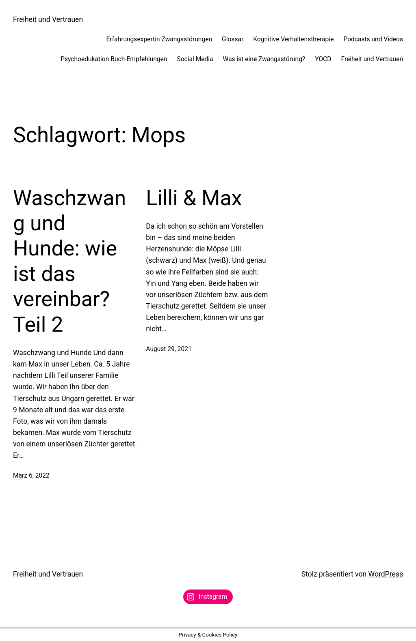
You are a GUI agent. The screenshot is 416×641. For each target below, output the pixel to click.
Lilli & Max (194, 198)
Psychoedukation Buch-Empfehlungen (114, 59)
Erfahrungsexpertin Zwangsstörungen (159, 39)
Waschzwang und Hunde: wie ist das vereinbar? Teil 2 (69, 261)
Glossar (232, 39)
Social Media (195, 59)
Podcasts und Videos (373, 39)
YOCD (323, 59)
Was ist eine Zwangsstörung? (264, 59)
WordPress (385, 574)
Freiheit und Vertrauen (48, 19)
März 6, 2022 (31, 475)
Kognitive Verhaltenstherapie (293, 39)
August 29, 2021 (168, 349)
